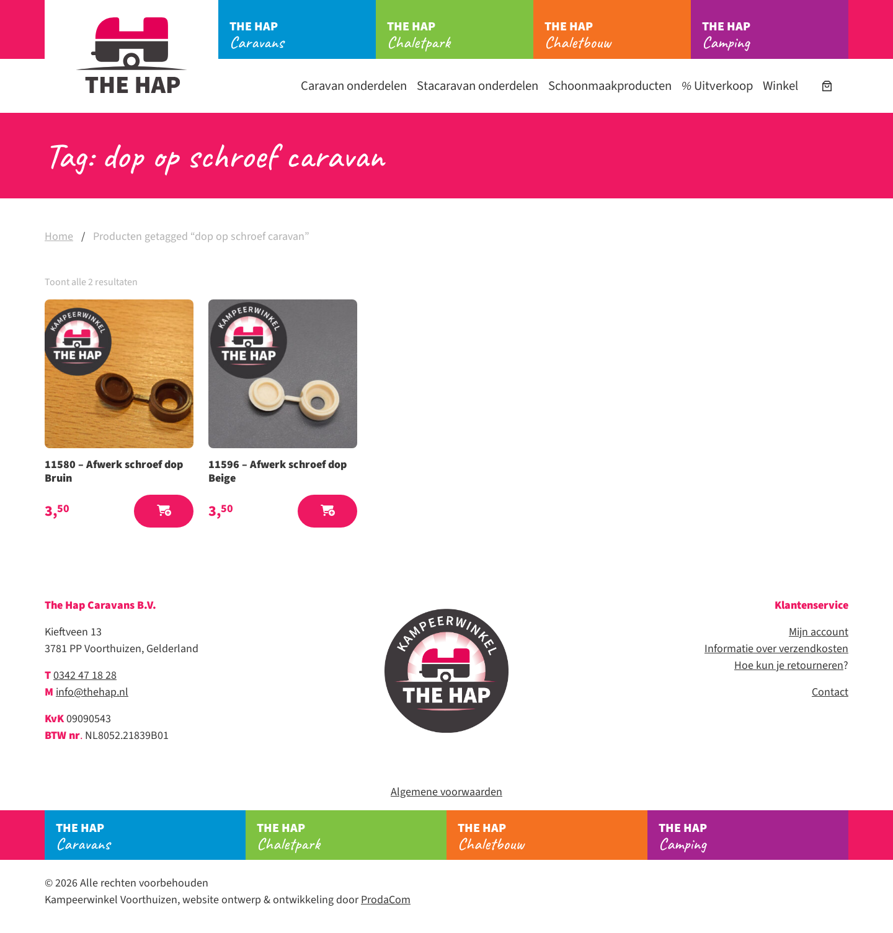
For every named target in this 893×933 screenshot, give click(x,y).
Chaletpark (460, 35)
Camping (775, 35)
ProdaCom (386, 900)
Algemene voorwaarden (446, 792)
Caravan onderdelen (354, 86)
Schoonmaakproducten (610, 86)
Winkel (780, 86)
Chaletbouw (617, 35)
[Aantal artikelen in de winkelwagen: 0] (827, 86)
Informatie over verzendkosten (776, 649)
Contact (830, 692)
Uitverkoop (717, 86)
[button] (163, 511)
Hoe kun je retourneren (788, 665)
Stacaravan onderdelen (477, 86)
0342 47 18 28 (85, 675)
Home (59, 236)
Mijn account (818, 632)
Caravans (302, 35)
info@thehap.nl (92, 692)
